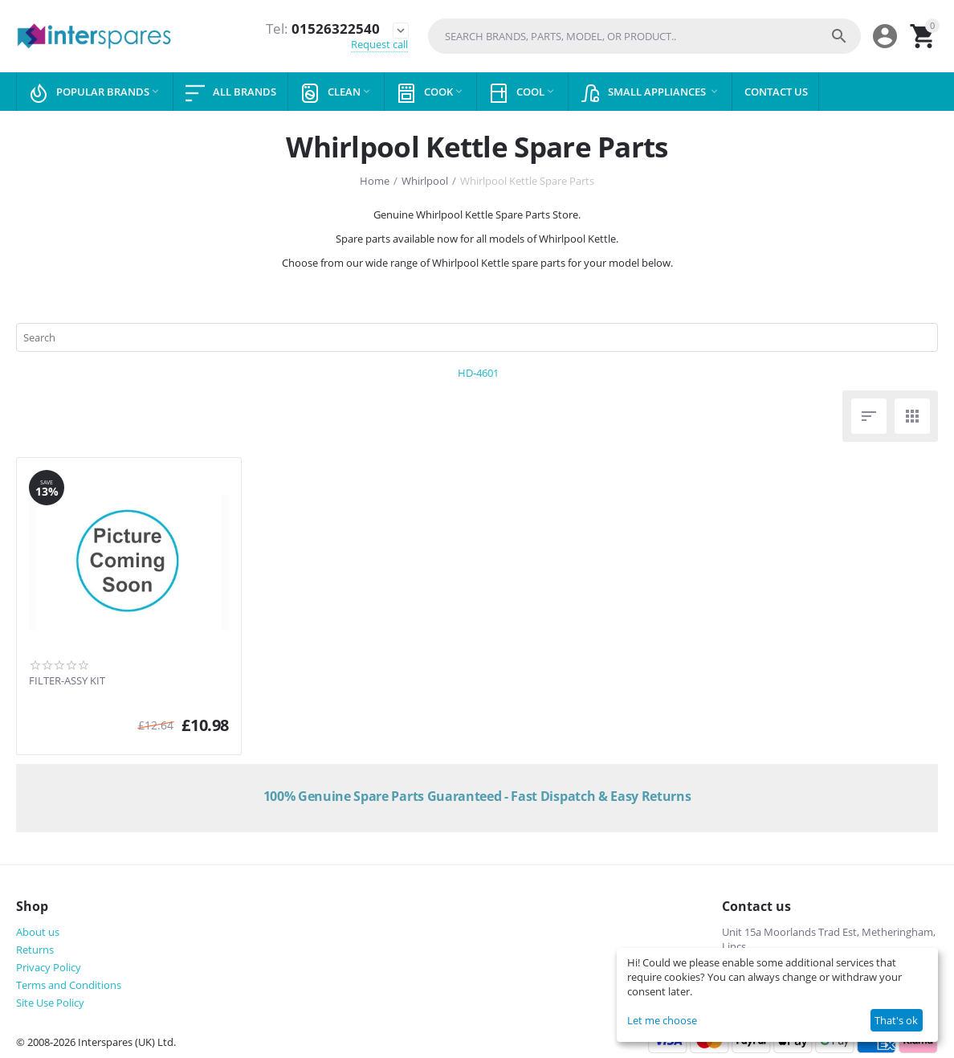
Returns (35, 949)
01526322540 (323, 29)
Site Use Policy (50, 1002)
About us (37, 932)
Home (374, 181)
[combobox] (644, 36)
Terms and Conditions (68, 985)
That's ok (896, 1020)
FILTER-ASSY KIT (67, 681)
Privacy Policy (48, 967)
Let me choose (662, 1020)
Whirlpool (425, 181)
